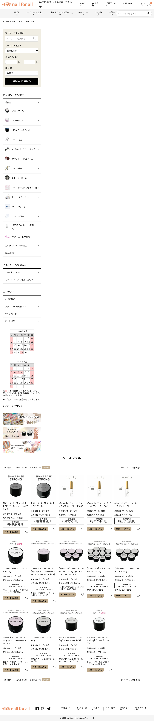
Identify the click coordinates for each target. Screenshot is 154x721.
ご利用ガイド (111, 4)
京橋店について (66, 709)
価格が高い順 (35, 467)
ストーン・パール (16, 178)
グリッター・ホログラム (19, 159)
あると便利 (10, 253)
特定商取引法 (124, 709)
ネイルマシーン (15, 207)
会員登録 (95, 4)
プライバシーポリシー (141, 709)
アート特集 (98, 13)
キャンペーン (83, 13)
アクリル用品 (14, 216)
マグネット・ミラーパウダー (21, 149)
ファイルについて (13, 272)
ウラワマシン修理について (17, 306)
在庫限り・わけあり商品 (16, 245)
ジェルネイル (17, 21)
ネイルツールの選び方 (59, 13)
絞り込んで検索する (22, 81)
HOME (6, 21)
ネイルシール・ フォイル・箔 (21, 188)
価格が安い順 (21, 467)
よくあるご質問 (82, 709)
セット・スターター (17, 197)
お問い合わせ (127, 4)
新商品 (16, 13)
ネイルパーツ (14, 169)
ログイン (82, 4)
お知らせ (112, 13)
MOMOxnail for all (18, 130)
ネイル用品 (13, 140)
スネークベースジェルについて (19, 279)
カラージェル (14, 121)
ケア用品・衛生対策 (17, 237)
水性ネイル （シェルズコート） (20, 227)
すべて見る (10, 299)
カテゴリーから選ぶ (33, 13)
